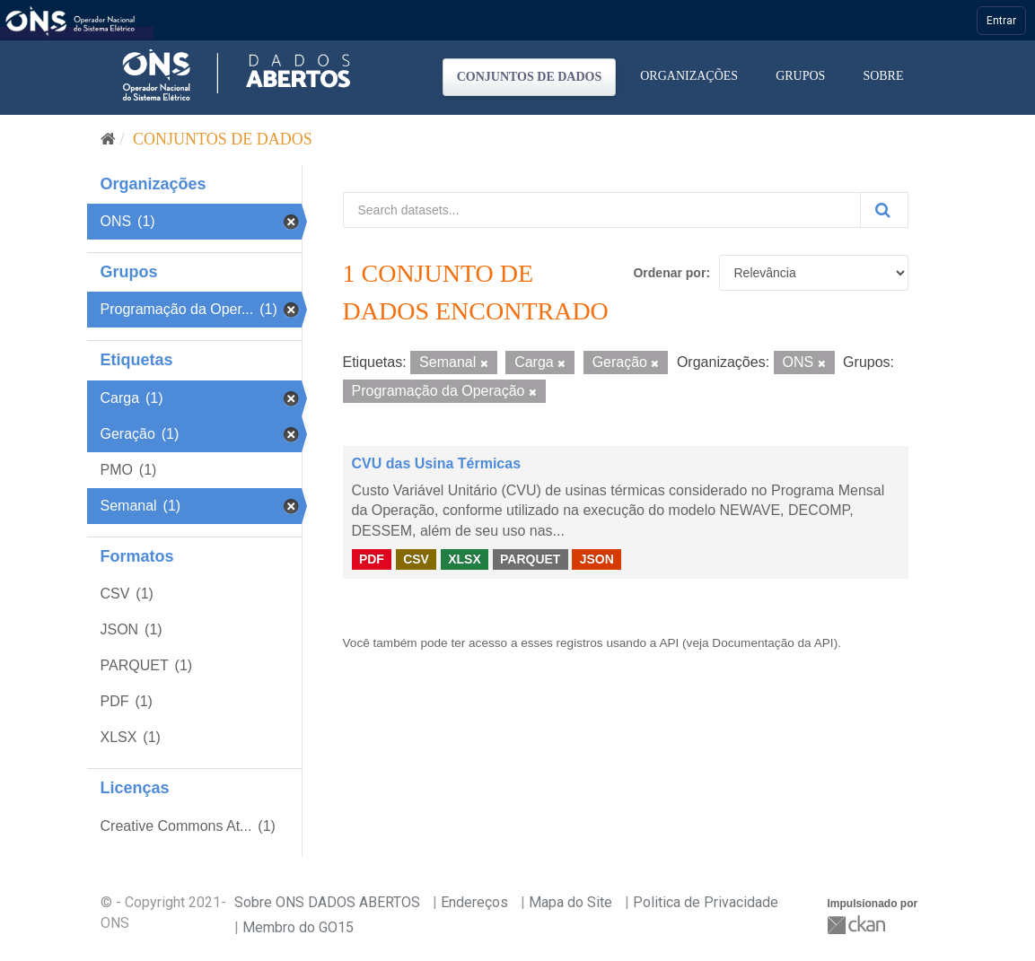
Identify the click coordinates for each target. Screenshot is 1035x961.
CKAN (858, 924)
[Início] (108, 139)
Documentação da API (772, 643)
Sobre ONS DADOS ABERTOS (327, 902)
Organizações (689, 76)
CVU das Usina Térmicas (437, 463)
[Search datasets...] (602, 210)
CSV (416, 559)
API (669, 643)
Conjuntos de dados (529, 76)
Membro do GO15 (298, 927)
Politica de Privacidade (705, 902)
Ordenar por (669, 273)
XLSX (464, 559)
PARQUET (530, 559)
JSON (597, 559)
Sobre (883, 76)
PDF (371, 559)
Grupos (800, 76)
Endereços (474, 902)
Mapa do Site (570, 902)
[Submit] (884, 210)
